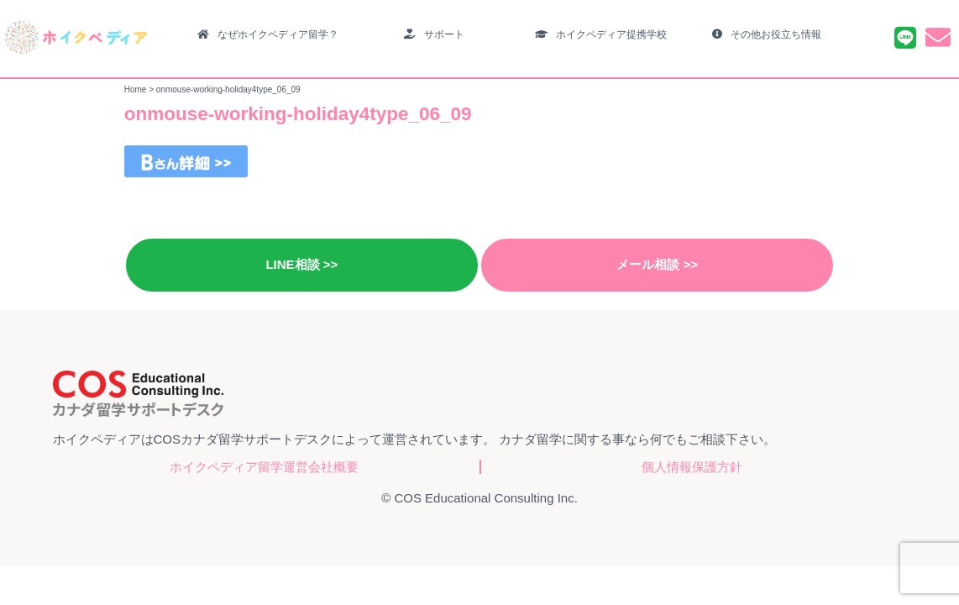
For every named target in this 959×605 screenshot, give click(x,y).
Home (135, 89)
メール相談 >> (657, 264)
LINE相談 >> (301, 264)
